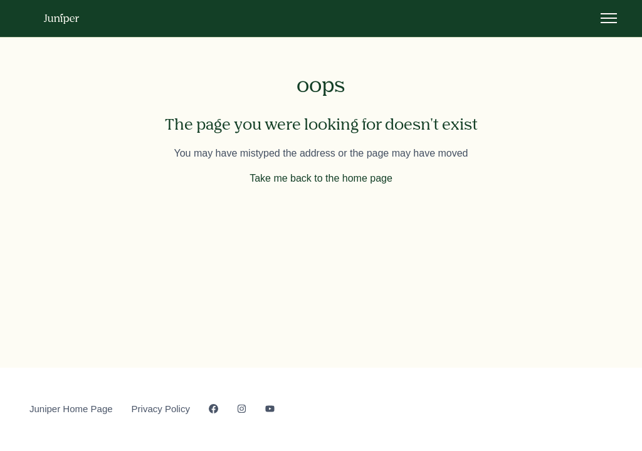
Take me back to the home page (321, 178)
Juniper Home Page (71, 408)
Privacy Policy (161, 408)
